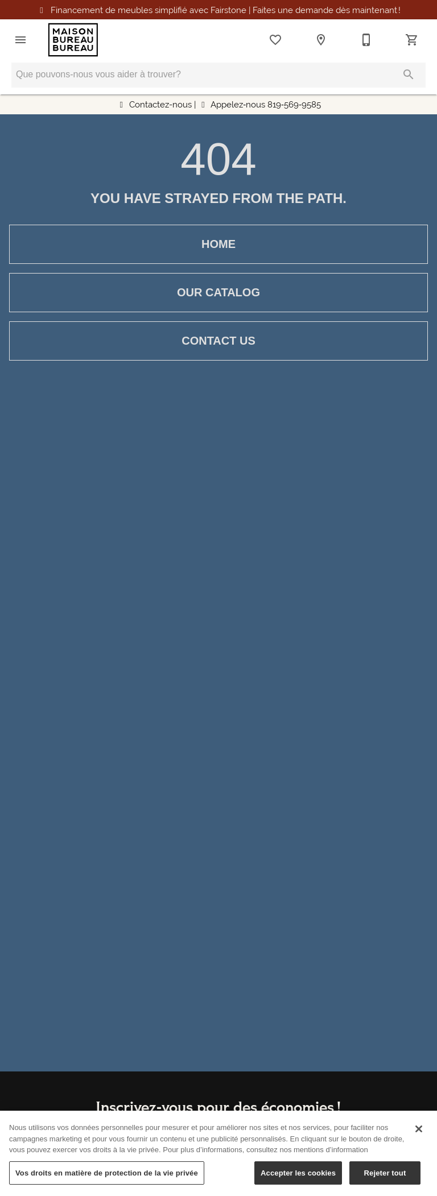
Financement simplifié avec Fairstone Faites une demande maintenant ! (226, 10)
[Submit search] (408, 74)
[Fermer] (418, 1135)
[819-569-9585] (366, 39)
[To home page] (73, 40)
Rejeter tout (385, 1179)
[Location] (321, 39)
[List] (275, 39)
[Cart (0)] (412, 39)
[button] (20, 39)
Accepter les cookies (298, 1179)
